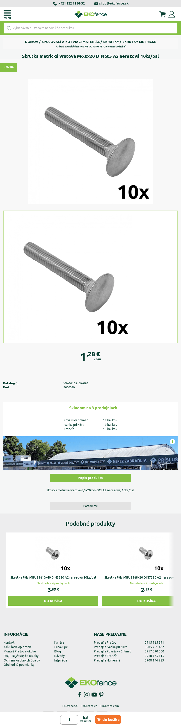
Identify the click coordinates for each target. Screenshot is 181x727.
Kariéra (59, 642)
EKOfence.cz (89, 705)
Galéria (8, 67)
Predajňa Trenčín (105, 656)
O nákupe (61, 647)
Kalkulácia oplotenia (18, 647)
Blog (57, 651)
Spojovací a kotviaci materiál (71, 42)
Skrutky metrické (139, 42)
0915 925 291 (154, 642)
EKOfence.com (109, 705)
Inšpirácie (60, 660)
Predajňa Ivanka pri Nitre (110, 647)
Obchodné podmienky (19, 664)
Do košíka (53, 601)
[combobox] (90, 28)
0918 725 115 (154, 656)
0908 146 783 (154, 660)
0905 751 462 (154, 647)
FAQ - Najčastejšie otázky (21, 656)
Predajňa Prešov (105, 642)
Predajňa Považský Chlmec (112, 651)
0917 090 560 (154, 651)
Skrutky (111, 42)
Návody (59, 656)
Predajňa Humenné (107, 660)
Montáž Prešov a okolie (20, 651)
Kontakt (9, 642)
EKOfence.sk (70, 705)
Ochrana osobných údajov (22, 660)
